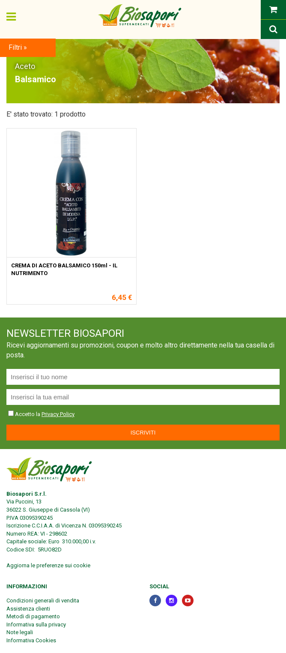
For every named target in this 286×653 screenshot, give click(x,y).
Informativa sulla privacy (36, 624)
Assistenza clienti (28, 608)
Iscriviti (143, 432)
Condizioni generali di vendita (42, 600)
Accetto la (25, 414)
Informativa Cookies (31, 640)
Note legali (19, 632)
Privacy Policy (58, 414)
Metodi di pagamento (33, 616)
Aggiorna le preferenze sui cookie (48, 565)
